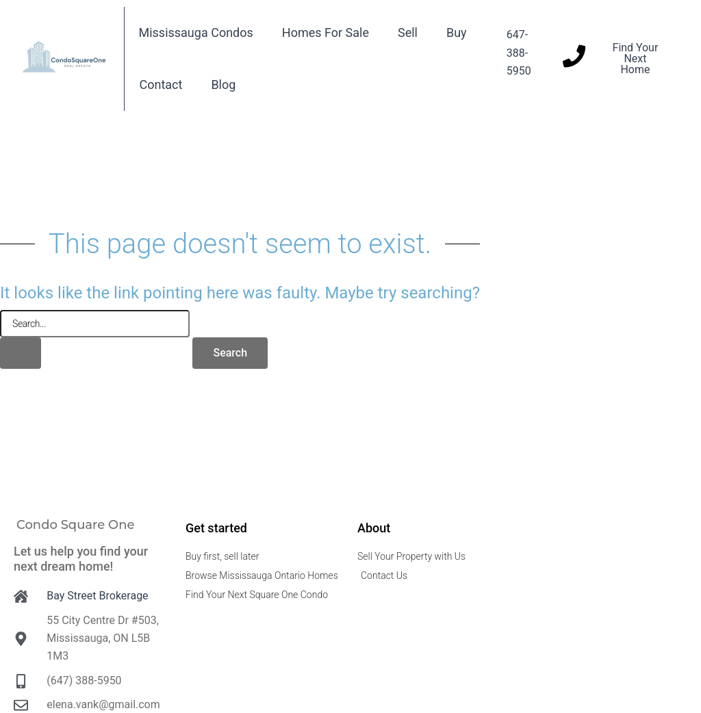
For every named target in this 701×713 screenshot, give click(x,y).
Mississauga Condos (195, 32)
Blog (223, 84)
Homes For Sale (325, 32)
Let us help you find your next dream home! (81, 558)
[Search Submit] (20, 353)
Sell (408, 32)
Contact (160, 84)
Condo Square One (75, 524)
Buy (456, 32)
